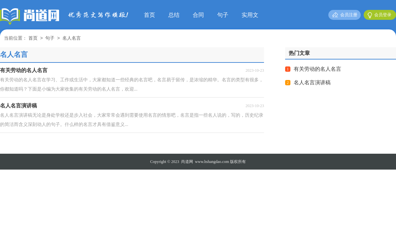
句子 (222, 15)
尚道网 (187, 161)
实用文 (250, 15)
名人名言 (71, 38)
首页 (149, 15)
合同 (198, 15)
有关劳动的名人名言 (317, 69)
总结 (174, 15)
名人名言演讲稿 (312, 82)
